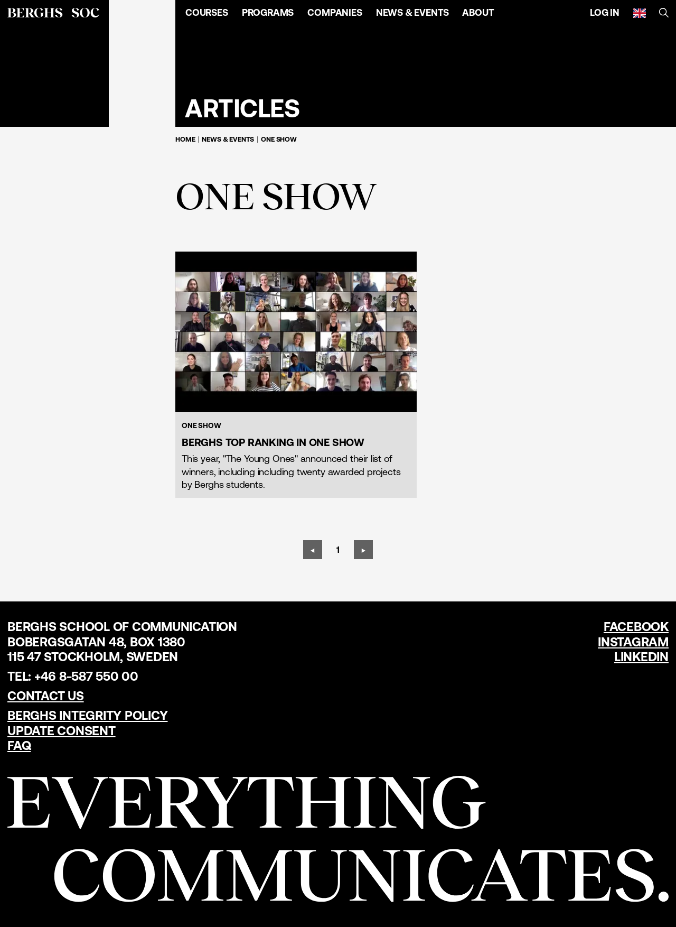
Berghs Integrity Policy (87, 715)
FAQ (19, 745)
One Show (279, 139)
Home (185, 139)
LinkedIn (641, 657)
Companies (334, 12)
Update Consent (61, 731)
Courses (206, 12)
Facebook (636, 626)
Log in (604, 12)
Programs (268, 12)
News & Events (412, 12)
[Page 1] (338, 549)
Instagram (633, 642)
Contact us (45, 696)
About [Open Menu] (478, 12)
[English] (639, 12)
